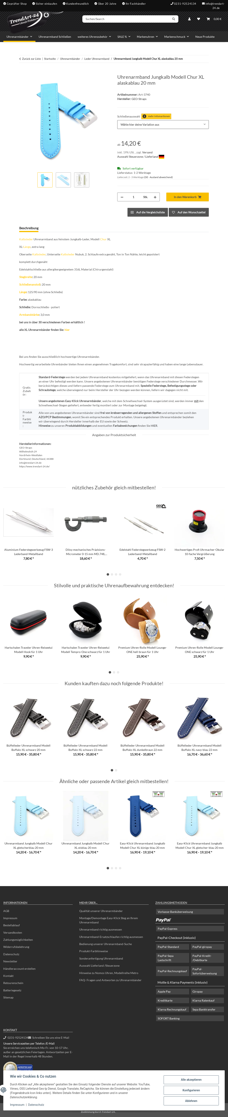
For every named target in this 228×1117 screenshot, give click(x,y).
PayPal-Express (167, 928)
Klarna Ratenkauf (203, 1000)
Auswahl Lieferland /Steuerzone (99, 965)
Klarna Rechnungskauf (172, 1009)
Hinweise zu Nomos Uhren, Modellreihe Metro (108, 973)
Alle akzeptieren (191, 1079)
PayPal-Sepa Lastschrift (165, 958)
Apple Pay (164, 991)
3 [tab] (116, 574)
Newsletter (10, 961)
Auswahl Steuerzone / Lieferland (140, 156)
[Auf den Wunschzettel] (189, 212)
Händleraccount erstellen (19, 968)
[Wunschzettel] (198, 19)
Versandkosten (12, 932)
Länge (27, 246)
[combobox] (163, 124)
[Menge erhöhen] (155, 197)
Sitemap (8, 997)
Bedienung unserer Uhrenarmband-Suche (105, 944)
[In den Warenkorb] (22, 72)
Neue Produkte (205, 36)
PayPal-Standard (168, 947)
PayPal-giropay (202, 947)
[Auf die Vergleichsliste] (147, 212)
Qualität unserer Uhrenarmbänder (101, 911)
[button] (189, 19)
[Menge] (133, 197)
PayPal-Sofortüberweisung (204, 971)
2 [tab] (112, 574)
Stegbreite (25, 277)
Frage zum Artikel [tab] (57, 228)
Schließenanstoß (29, 284)
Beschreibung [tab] (28, 228)
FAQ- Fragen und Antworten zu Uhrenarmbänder (110, 980)
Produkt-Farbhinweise (93, 951)
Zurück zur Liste (31, 58)
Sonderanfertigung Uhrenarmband (101, 958)
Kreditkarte (165, 1000)
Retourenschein (13, 983)
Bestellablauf (11, 925)
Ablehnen (191, 1101)
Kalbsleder (26, 239)
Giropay (197, 991)
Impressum (17, 1104)
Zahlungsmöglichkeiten (18, 939)
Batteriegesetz (12, 990)
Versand (147, 152)
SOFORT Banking (169, 1018)
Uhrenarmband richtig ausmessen (100, 929)
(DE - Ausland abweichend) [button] (158, 177)
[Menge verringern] (121, 197)
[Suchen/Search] (125, 19)
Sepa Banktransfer (204, 1009)
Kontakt (8, 975)
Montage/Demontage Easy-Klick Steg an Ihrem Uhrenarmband (108, 920)
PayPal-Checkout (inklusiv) (177, 938)
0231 (15, 1037)
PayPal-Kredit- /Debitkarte (201, 958)
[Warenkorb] (214, 19)
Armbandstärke (29, 314)
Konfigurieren (191, 1090)
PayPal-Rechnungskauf (172, 971)
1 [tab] (108, 574)
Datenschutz (36, 1104)
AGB (6, 911)
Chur (103, 239)
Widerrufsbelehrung (16, 947)
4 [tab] (120, 574)
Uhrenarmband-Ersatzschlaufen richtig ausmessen (111, 937)
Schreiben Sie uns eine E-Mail (48, 1037)
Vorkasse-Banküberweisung (175, 911)
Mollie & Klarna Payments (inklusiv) (183, 982)
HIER (154, 425)
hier (67, 329)
